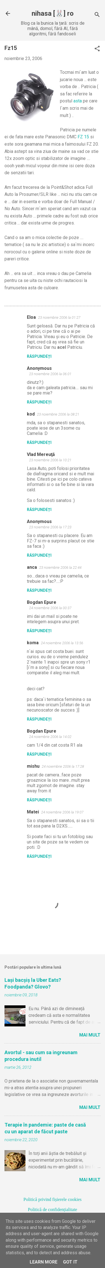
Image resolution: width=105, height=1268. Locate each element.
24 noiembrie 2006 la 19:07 (62, 812)
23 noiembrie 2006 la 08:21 (58, 414)
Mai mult (90, 1035)
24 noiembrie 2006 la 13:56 (62, 643)
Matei (33, 812)
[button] (97, 49)
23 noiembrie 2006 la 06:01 (50, 374)
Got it (70, 1262)
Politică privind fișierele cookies (53, 1199)
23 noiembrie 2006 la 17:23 (50, 527)
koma (33, 642)
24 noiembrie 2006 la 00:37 (50, 608)
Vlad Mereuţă (41, 454)
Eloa (31, 317)
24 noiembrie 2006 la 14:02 (50, 737)
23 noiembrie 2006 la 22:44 (60, 567)
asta (77, 101)
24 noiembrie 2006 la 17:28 (63, 766)
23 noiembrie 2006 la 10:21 (50, 460)
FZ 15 (83, 136)
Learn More (43, 1262)
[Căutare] (97, 15)
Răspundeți (39, 356)
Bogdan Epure (41, 602)
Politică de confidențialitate (52, 1209)
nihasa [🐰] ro (53, 13)
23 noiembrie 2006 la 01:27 (59, 317)
